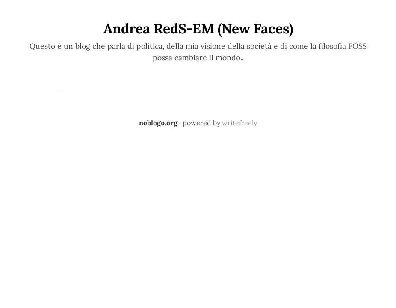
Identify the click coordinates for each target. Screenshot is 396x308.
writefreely (239, 122)
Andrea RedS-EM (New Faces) (198, 28)
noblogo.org (158, 122)
